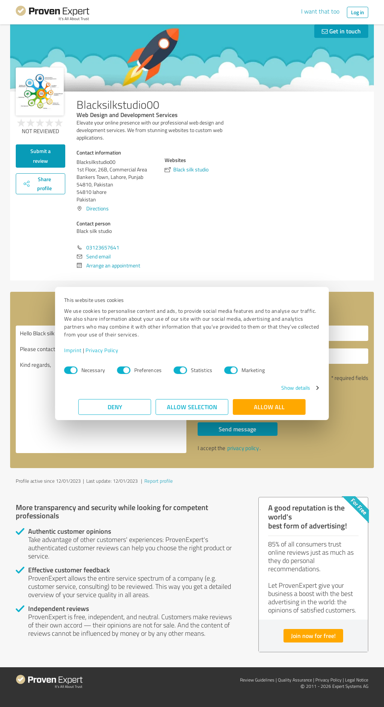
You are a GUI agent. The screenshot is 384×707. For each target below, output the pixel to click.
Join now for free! (313, 635)
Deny (115, 406)
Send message (237, 429)
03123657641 (102, 247)
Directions (97, 208)
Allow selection (192, 406)
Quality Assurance (295, 680)
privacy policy (243, 448)
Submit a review (40, 155)
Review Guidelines (257, 680)
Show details (281, 387)
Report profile (158, 480)
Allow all (269, 406)
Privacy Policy (116, 350)
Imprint (87, 350)
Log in (357, 12)
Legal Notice (356, 680)
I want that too (320, 11)
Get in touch (341, 31)
